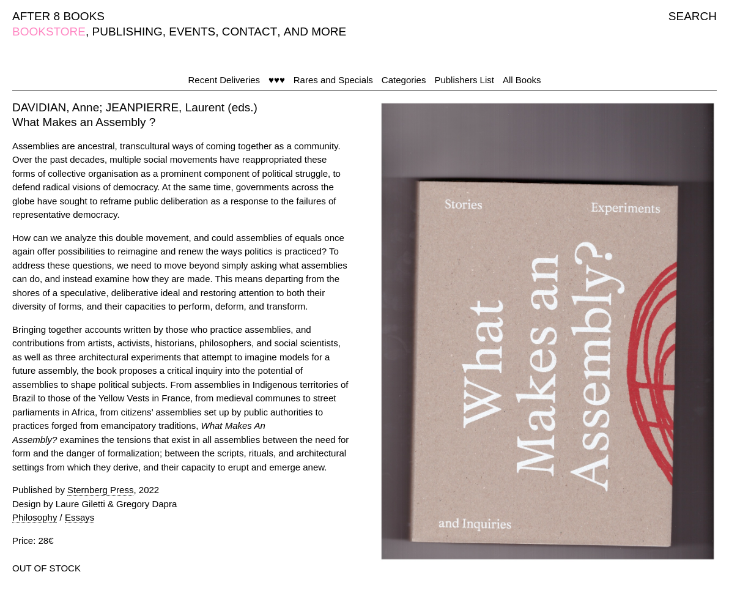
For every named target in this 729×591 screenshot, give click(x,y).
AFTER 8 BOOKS (58, 16)
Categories (404, 80)
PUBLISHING (127, 31)
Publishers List (464, 80)
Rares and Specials (333, 80)
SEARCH (692, 16)
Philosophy (34, 517)
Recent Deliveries (224, 80)
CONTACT (249, 31)
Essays (79, 517)
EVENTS (192, 31)
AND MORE (315, 31)
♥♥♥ (276, 80)
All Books (522, 80)
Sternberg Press (100, 490)
